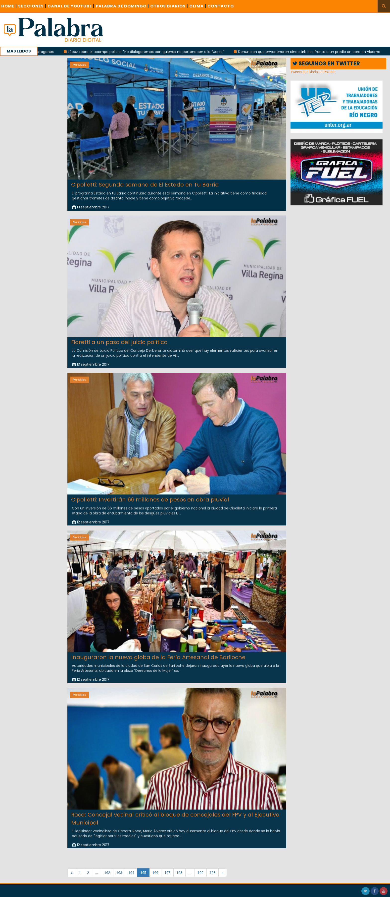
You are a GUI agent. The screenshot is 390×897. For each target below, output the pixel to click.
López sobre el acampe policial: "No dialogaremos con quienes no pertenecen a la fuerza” (158, 51)
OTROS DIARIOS (169, 6)
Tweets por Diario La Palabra (313, 72)
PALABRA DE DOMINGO (122, 6)
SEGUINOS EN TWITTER (326, 63)
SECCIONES (32, 6)
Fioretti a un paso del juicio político (119, 337)
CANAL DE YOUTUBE (71, 6)
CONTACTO (220, 6)
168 (179, 873)
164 (131, 873)
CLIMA (197, 6)
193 (212, 873)
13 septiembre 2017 (90, 207)
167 (167, 873)
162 (107, 873)
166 (155, 873)
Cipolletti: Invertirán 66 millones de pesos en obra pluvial (150, 495)
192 (200, 873)
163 (119, 873)
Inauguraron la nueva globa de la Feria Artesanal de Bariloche (158, 652)
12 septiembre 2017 (90, 517)
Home (9, 6)
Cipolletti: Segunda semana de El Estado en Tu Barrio (145, 185)
